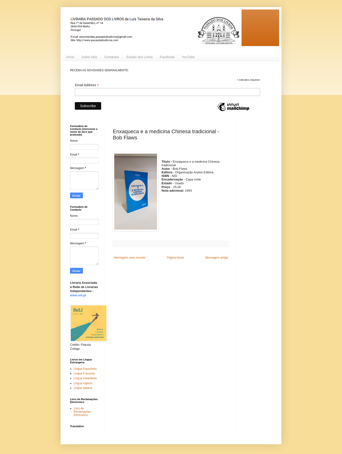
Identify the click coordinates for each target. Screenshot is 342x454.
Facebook (167, 57)
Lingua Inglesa (83, 383)
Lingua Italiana (83, 388)
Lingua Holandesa (85, 378)
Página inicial (175, 257)
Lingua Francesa (84, 373)
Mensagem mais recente (129, 257)
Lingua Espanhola (85, 368)
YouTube (188, 57)
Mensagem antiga (216, 257)
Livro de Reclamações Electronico (82, 412)
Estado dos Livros (139, 57)
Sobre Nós (89, 57)
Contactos (111, 57)
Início (70, 57)
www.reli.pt (78, 295)
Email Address (87, 85)
